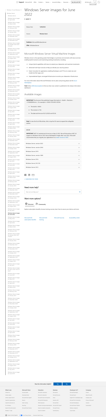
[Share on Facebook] (25, 174)
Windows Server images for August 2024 (14, 106)
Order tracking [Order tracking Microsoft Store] (25, 402)
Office (35, 2)
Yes (58, 384)
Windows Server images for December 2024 (14, 90)
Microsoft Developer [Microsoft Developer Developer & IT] (74, 392)
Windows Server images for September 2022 (14, 201)
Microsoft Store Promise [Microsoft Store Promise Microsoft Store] (27, 408)
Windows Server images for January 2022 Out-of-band (14, 235)
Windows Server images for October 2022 (14, 197)
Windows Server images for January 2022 (14, 239)
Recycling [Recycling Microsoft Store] (24, 405)
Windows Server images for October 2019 (14, 356)
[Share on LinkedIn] (28, 174)
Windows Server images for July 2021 (14, 264)
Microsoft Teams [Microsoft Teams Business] (56, 408)
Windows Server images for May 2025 (14, 69)
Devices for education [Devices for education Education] (42, 395)
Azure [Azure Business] (54, 397)
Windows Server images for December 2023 (14, 139)
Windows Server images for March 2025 (14, 78)
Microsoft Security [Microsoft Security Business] (56, 395)
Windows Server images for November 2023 (14, 143)
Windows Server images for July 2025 (14, 61)
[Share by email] (32, 174)
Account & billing (56, 2)
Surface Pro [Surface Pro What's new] (7, 392)
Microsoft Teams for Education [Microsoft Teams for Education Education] (44, 397)
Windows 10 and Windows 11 (14, 10)
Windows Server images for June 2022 (14, 213)
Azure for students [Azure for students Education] (41, 410)
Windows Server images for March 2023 (14, 176)
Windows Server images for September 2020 (14, 311)
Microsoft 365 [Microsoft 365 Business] (55, 402)
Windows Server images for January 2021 (14, 294)
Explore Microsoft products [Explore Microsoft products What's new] (10, 408)
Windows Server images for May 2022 (14, 217)
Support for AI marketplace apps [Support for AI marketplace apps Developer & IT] (76, 397)
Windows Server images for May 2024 (14, 119)
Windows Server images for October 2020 (14, 307)
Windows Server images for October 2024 (14, 98)
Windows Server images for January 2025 (14, 86)
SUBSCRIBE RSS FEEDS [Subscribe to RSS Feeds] (32, 179)
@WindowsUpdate (37, 86)
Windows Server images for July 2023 (14, 160)
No (67, 384)
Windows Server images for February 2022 (14, 230)
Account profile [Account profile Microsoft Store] (25, 392)
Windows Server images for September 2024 (14, 102)
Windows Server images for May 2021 (14, 278)
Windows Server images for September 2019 (14, 360)
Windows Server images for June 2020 (14, 323)
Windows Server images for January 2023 (14, 185)
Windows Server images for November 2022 (14, 193)
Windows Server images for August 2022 (14, 205)
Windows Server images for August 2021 (14, 260)
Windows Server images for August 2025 (14, 57)
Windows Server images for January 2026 (14, 31)
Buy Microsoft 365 (76, 2)
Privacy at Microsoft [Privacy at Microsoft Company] (90, 400)
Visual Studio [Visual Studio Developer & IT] (72, 410)
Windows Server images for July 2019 (14, 368)
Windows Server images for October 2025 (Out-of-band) (14, 44)
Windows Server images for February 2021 (14, 290)
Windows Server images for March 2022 (14, 226)
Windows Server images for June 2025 (14, 65)
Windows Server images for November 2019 (14, 352)
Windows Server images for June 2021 (14, 274)
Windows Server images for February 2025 (14, 82)
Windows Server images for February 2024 (14, 131)
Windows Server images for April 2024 (14, 123)
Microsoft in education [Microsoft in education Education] (42, 392)
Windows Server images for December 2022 (14, 189)
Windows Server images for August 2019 (14, 364)
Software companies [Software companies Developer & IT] (74, 408)
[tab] (30, 204)
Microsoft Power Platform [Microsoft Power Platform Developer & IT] (75, 405)
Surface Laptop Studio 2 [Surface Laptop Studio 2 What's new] (10, 397)
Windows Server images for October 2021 (14, 252)
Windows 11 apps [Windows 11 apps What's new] (8, 410)
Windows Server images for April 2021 (14, 282)
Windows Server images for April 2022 (14, 222)
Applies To (28, 19)
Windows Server (11, 13)
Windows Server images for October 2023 (14, 148)
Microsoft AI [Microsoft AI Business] (55, 392)
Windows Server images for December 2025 (14, 35)
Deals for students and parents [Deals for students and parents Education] (44, 408)
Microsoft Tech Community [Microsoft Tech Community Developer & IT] (75, 400)
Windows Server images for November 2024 (14, 94)
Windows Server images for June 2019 (14, 372)
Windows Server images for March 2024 (14, 127)
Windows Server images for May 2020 (14, 327)
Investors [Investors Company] (87, 402)
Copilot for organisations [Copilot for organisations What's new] (10, 400)
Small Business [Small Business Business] (56, 410)
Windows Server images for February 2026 (14, 27)
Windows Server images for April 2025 (14, 74)
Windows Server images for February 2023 (14, 180)
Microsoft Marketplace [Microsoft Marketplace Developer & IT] (74, 402)
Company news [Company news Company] (89, 397)
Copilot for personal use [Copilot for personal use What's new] (10, 402)
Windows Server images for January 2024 (14, 135)
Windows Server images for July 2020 (14, 319)
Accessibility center (74, 218)
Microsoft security (59, 218)
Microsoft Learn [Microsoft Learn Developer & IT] (73, 395)
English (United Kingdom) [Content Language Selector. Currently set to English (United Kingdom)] (13, 415)
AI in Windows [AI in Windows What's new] (8, 405)
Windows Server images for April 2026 (14, 19)
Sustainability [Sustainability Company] (88, 405)
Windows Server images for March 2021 (14, 286)
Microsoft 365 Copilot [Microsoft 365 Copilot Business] (57, 405)
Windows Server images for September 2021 (14, 256)
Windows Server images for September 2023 (14, 152)
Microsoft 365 (28, 2)
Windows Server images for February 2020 (14, 340)
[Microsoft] (10, 2)
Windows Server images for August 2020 (14, 315)
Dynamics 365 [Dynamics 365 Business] (55, 400)
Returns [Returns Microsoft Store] (23, 400)
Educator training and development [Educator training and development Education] (45, 405)
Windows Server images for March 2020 (14, 335)
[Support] (21, 2)
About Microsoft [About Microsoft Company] (89, 395)
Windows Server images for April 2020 (14, 331)
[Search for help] (94, 2)
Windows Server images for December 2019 (14, 348)
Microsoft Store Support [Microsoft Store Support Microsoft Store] (27, 397)
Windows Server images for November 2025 (14, 39)
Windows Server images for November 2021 (14, 248)
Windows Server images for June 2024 (14, 115)
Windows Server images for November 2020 (14, 303)
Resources (65, 2)
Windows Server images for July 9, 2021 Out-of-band (14, 269)
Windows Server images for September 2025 (14, 53)
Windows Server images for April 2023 (14, 172)
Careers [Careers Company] (87, 392)
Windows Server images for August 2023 (14, 156)
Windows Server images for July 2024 (14, 111)
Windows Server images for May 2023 (14, 168)
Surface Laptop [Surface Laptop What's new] (8, 395)
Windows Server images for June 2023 (14, 164)
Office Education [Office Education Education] (41, 402)
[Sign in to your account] (99, 2)
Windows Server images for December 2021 (14, 244)
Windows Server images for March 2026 (14, 23)
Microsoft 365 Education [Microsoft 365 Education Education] (43, 400)
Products (40, 2)
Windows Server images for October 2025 (14, 49)
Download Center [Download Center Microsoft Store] (25, 395)
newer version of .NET (62, 137)
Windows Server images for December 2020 (14, 298)
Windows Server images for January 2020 (14, 344)
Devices (47, 2)
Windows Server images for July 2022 (14, 209)
